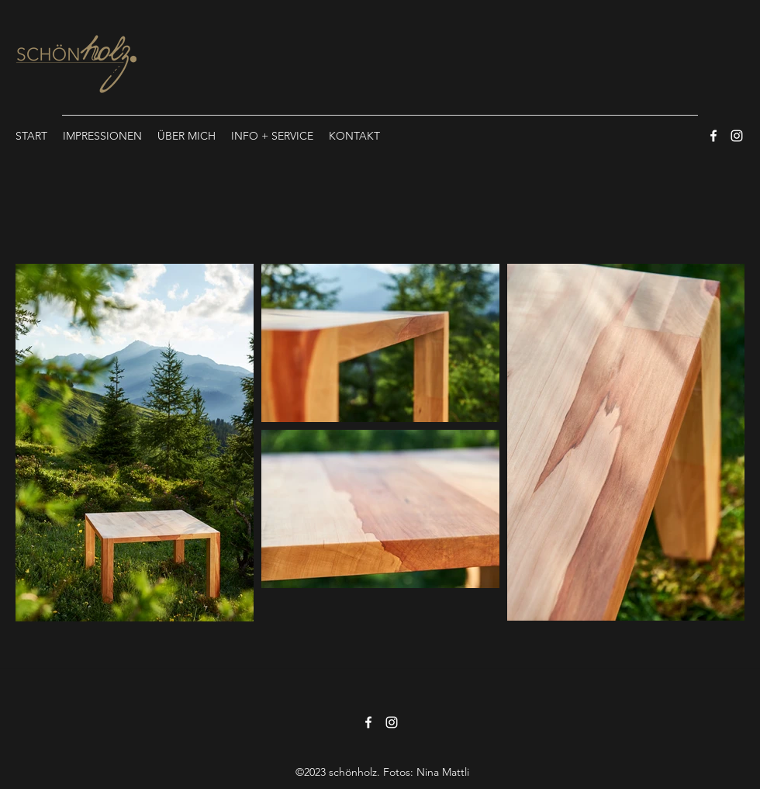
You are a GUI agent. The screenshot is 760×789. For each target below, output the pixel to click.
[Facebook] (713, 136)
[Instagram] (736, 136)
